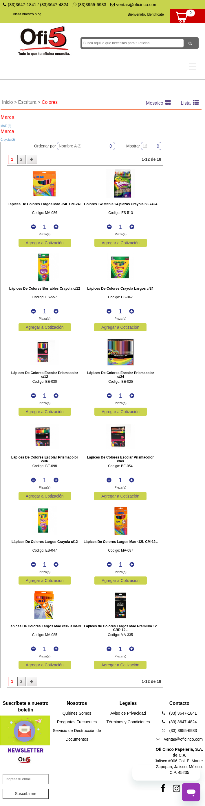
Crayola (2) (8, 139)
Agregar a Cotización (45, 243)
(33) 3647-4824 (179, 722)
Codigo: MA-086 (44, 213)
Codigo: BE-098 (44, 466)
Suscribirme (25, 793)
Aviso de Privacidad (128, 713)
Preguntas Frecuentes (77, 722)
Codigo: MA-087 (120, 550)
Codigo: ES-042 (120, 297)
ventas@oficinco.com (134, 4)
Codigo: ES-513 (120, 213)
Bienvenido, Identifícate (146, 14)
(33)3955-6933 (89, 4)
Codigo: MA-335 (120, 635)
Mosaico (160, 103)
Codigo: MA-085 (44, 635)
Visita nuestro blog (27, 14)
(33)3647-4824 (54, 4)
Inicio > (10, 102)
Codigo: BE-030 (44, 382)
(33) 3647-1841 (179, 713)
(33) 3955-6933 (179, 730)
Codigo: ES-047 (44, 550)
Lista (191, 103)
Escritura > (30, 102)
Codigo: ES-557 (44, 297)
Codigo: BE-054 (120, 466)
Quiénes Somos (77, 713)
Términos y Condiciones (128, 722)
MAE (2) (6, 125)
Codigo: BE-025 (120, 382)
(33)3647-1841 (22, 4)
